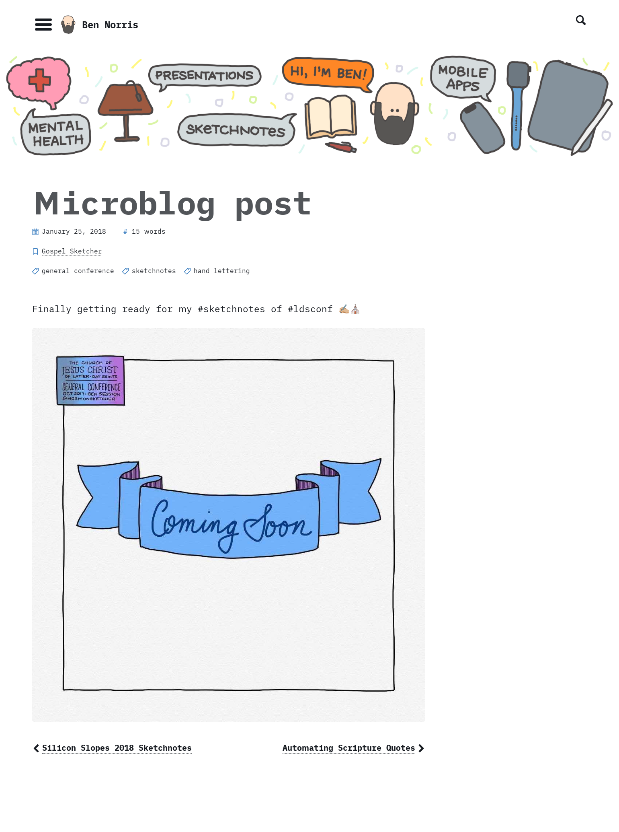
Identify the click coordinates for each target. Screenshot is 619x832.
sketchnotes (154, 271)
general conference (78, 271)
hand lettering (222, 271)
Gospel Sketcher (72, 251)
